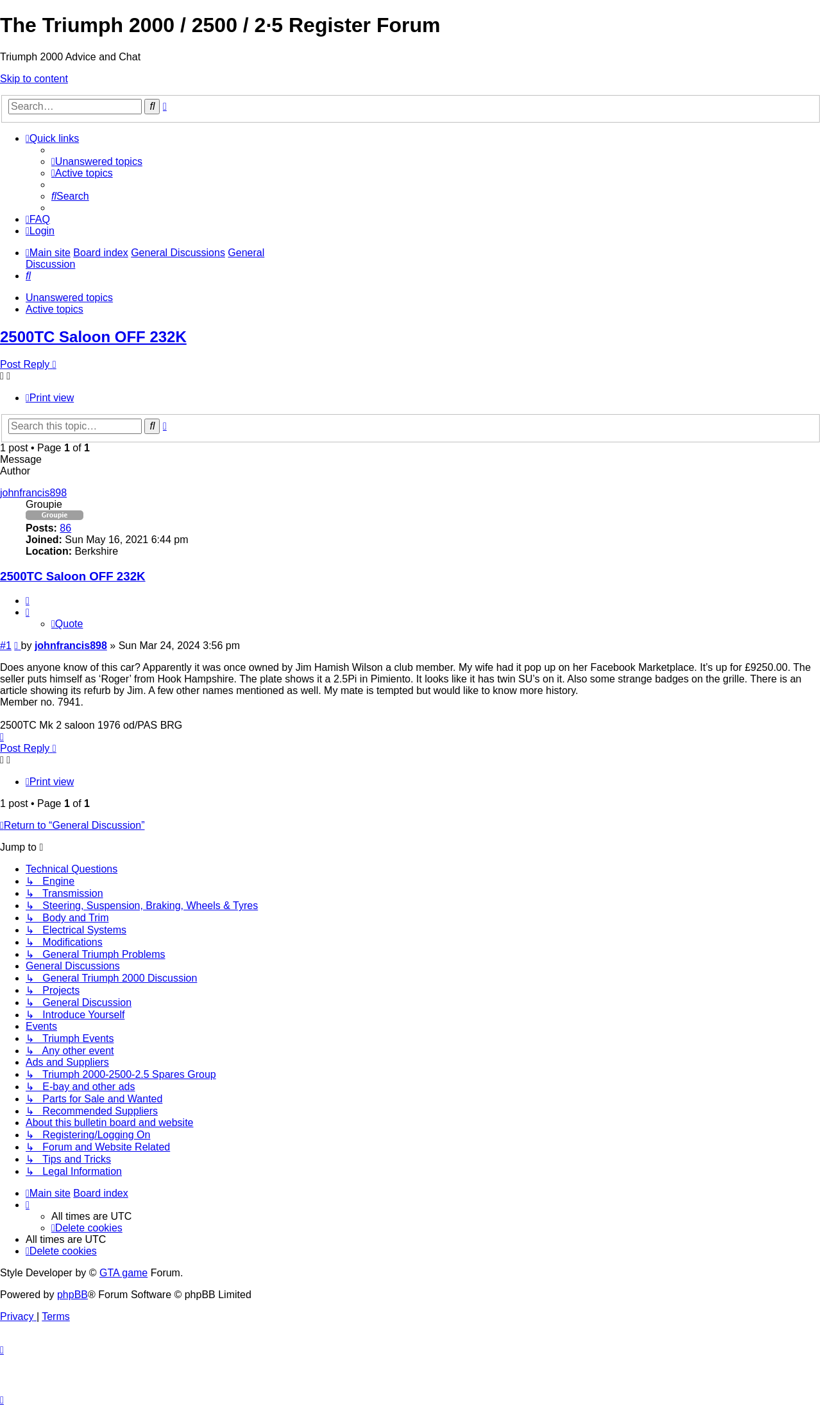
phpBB (72, 1294)
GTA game (123, 1272)
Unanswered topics (69, 297)
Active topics (54, 309)
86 (65, 528)
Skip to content (34, 78)
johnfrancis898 (33, 492)
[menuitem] (96, 161)
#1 (6, 645)
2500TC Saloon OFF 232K (93, 336)
